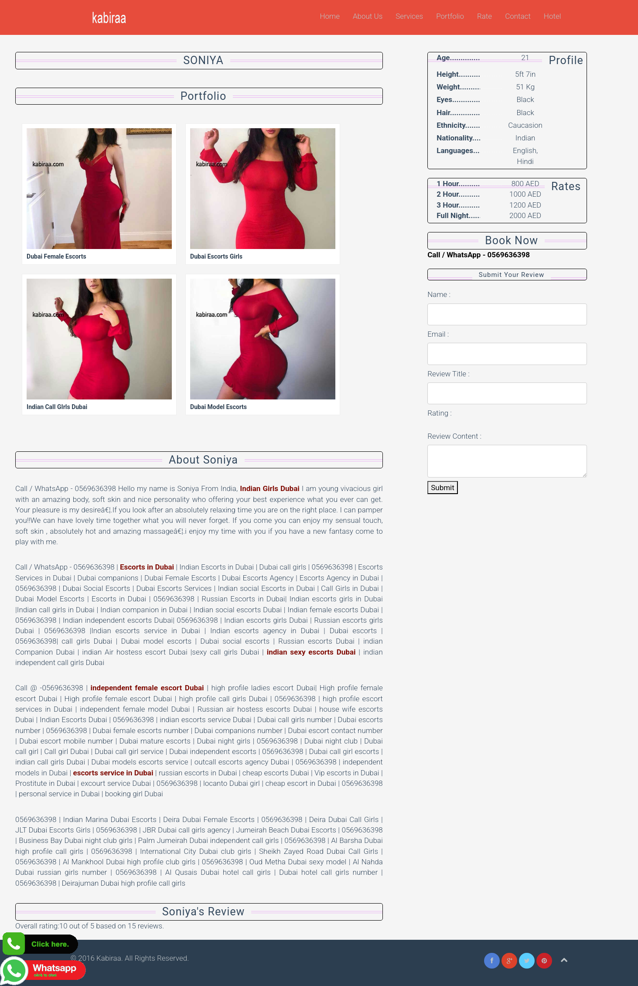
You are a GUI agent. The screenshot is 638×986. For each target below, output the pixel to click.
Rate (484, 16)
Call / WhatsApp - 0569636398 (478, 254)
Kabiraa (108, 958)
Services (409, 16)
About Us (367, 16)
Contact (518, 16)
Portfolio (450, 16)
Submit (442, 487)
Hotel (552, 16)
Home (330, 16)
